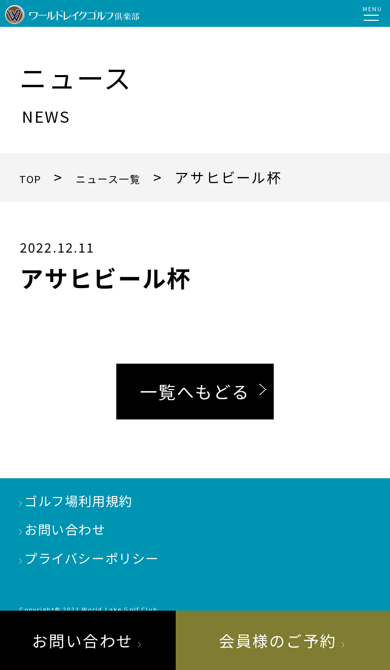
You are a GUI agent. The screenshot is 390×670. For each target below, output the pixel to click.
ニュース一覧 (130, 177)
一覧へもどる (195, 391)
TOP (34, 177)
